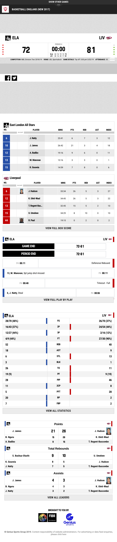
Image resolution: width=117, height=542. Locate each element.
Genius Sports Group (70, 519)
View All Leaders (58, 497)
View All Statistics (58, 410)
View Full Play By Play (58, 299)
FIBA (47, 519)
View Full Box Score (58, 228)
